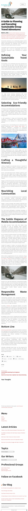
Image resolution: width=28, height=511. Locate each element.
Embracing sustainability (6, 330)
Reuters (8, 305)
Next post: (14, 374)
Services (3, 418)
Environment (22, 32)
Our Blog (7, 484)
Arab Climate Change (5, 467)
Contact (2, 419)
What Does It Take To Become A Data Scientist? (10, 436)
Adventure (17, 32)
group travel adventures (6, 35)
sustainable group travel (19, 38)
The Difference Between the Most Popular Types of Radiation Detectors (13, 433)
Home (2, 416)
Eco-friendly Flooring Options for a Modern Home (11, 488)
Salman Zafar (12, 32)
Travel (2, 34)
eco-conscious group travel (9, 34)
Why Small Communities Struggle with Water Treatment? (12, 442)
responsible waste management (7, 38)
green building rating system (18, 126)
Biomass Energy (4, 469)
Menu (22, 4)
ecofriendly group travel (20, 34)
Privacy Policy (4, 420)
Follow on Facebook (12, 476)
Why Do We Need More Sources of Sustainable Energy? (12, 439)
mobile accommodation (10, 36)
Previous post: (14, 371)
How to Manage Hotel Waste (6, 490)
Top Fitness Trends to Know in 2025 (8, 493)
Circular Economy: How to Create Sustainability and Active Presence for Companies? (12, 499)
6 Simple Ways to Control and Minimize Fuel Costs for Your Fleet (13, 496)
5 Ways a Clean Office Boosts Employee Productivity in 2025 (13, 430)
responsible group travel (20, 36)
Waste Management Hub (6, 470)
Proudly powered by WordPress (7, 505)
